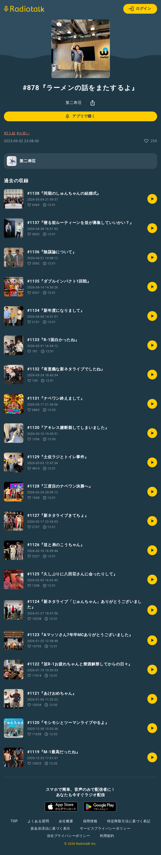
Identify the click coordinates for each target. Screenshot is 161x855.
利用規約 (107, 836)
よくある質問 (38, 821)
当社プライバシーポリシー (68, 836)
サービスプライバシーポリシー (105, 828)
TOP (14, 821)
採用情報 (90, 821)
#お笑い (23, 133)
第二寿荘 (74, 102)
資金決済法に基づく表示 (50, 828)
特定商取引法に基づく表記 (129, 821)
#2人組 (10, 133)
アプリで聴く (80, 116)
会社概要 (66, 821)
